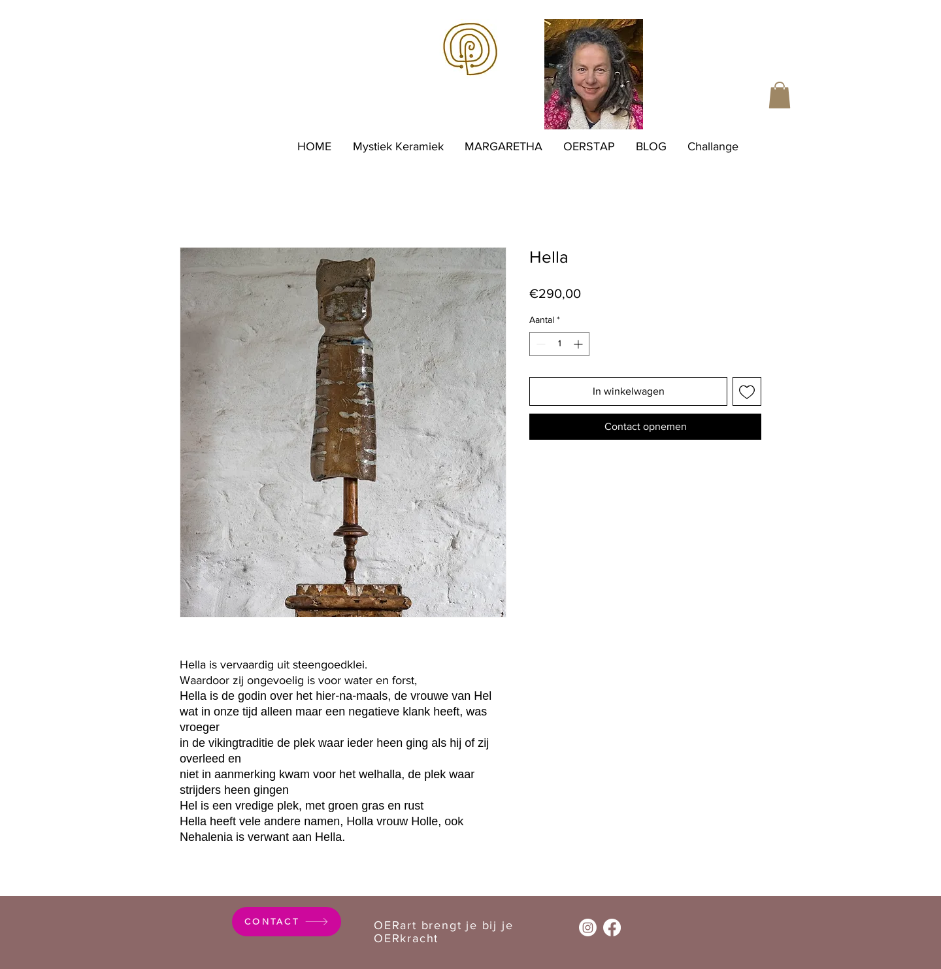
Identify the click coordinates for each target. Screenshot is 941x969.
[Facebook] (612, 927)
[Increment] (579, 344)
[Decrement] (539, 344)
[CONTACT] (286, 921)
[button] (779, 95)
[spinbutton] (559, 344)
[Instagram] (588, 927)
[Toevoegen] (747, 391)
